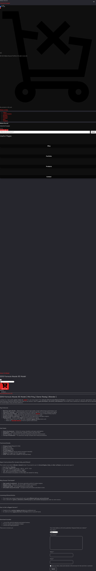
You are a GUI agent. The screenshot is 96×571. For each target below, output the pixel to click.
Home (1, 373)
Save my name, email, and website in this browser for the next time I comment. (72, 566)
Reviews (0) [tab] (9, 393)
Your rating (53, 530)
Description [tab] (3, 393)
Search (93, 132)
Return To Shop (4, 110)
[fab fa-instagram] (0, 128)
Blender (38, 413)
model (25, 400)
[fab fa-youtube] (1, 128)
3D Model (6, 373)
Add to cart (4, 386)
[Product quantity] (7, 382)
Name (52, 552)
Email (52, 559)
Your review (53, 535)
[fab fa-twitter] (2, 128)
